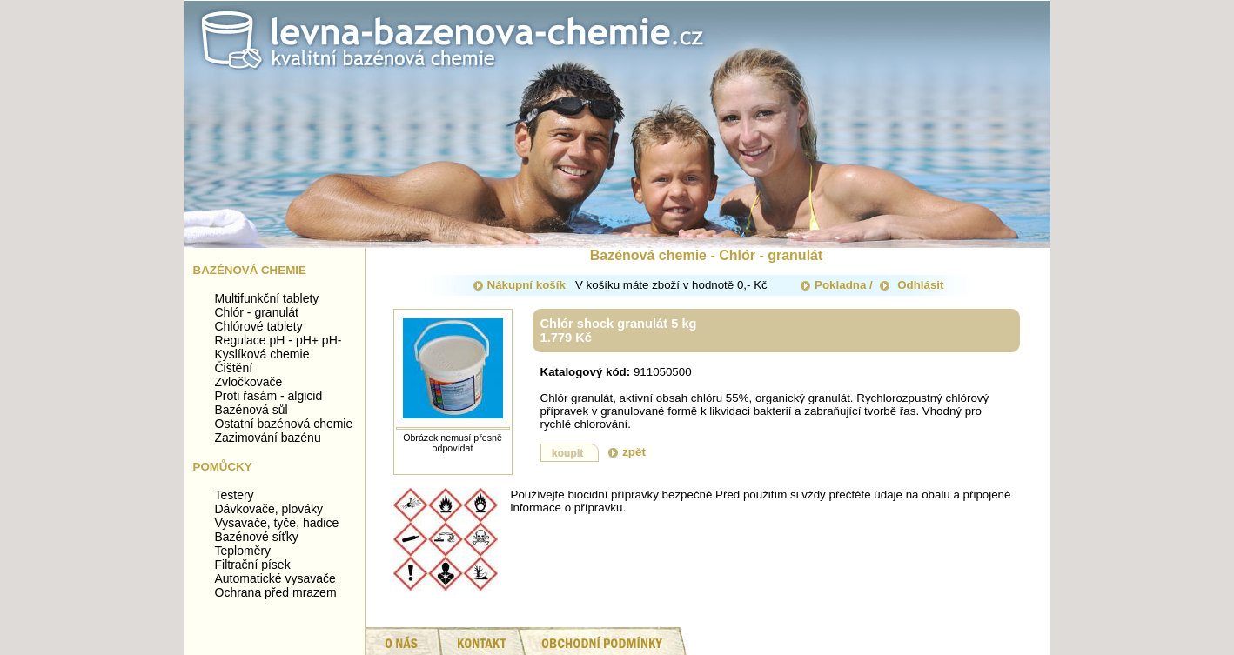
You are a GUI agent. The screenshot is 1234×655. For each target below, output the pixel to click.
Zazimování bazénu (268, 437)
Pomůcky (222, 466)
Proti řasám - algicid (269, 396)
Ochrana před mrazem (276, 592)
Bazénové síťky (256, 537)
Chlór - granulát (257, 312)
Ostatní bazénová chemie (284, 424)
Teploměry (243, 551)
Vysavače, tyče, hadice (277, 523)
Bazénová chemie (249, 270)
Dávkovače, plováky (269, 509)
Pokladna (833, 284)
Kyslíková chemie (262, 354)
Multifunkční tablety (267, 298)
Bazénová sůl (251, 410)
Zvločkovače (249, 382)
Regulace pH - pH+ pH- (278, 340)
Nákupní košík (519, 284)
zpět (627, 451)
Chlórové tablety (259, 326)
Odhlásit (911, 284)
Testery (234, 495)
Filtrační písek (253, 564)
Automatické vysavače (275, 578)
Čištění (234, 368)
